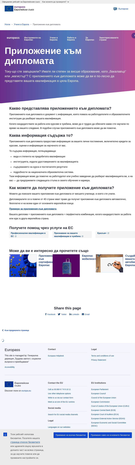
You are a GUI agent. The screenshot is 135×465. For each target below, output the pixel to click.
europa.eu (26, 391)
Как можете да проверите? (55, 2)
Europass (12, 350)
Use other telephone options (59, 393)
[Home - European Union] (19, 9)
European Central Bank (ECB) (103, 410)
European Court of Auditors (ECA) (105, 414)
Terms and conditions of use (102, 356)
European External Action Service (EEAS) (108, 418)
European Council (98, 393)
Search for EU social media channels (63, 414)
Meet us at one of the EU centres (61, 402)
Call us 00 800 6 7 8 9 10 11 (59, 389)
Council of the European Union (103, 398)
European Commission (100, 402)
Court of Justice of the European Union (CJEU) (110, 406)
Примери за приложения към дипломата (32, 209)
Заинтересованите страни (108, 39)
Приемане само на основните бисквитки (110, 435)
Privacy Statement (98, 360)
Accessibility (10, 367)
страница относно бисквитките (25, 442)
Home (7, 24)
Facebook (51, 314)
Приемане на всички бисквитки (71, 435)
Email (87, 314)
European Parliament (99, 389)
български (120, 8)
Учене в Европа (21, 24)
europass (13, 37)
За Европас (89, 39)
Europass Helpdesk (56, 356)
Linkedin (75, 314)
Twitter (64, 314)
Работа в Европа (71, 39)
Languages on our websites (59, 427)
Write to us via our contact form (60, 398)
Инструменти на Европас (32, 39)
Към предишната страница (17, 330)
